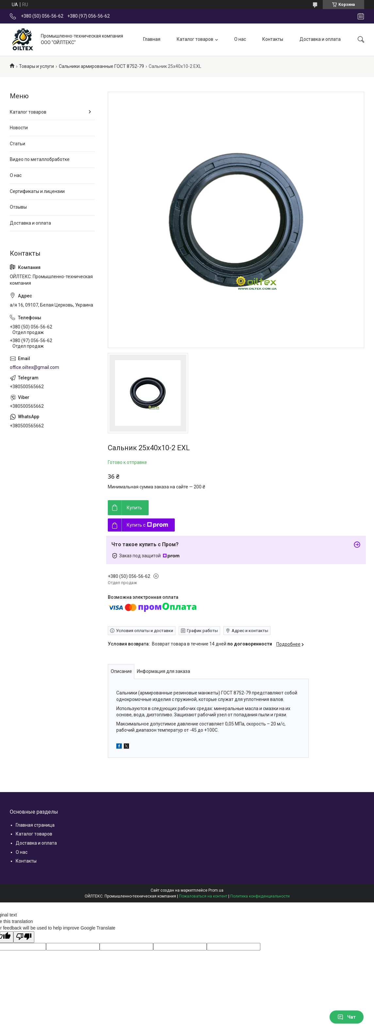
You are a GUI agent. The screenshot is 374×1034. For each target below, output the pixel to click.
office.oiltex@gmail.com (34, 367)
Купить (134, 507)
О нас (240, 39)
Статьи (17, 143)
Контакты (272, 39)
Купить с (147, 525)
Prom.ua (215, 890)
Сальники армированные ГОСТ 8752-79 (101, 66)
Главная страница (35, 825)
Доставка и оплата (320, 39)
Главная (151, 39)
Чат (346, 1017)
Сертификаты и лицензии (37, 191)
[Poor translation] (23, 937)
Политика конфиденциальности (260, 896)
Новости (19, 127)
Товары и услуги (36, 66)
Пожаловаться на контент (203, 896)
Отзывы (18, 207)
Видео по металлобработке (40, 159)
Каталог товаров (195, 39)
